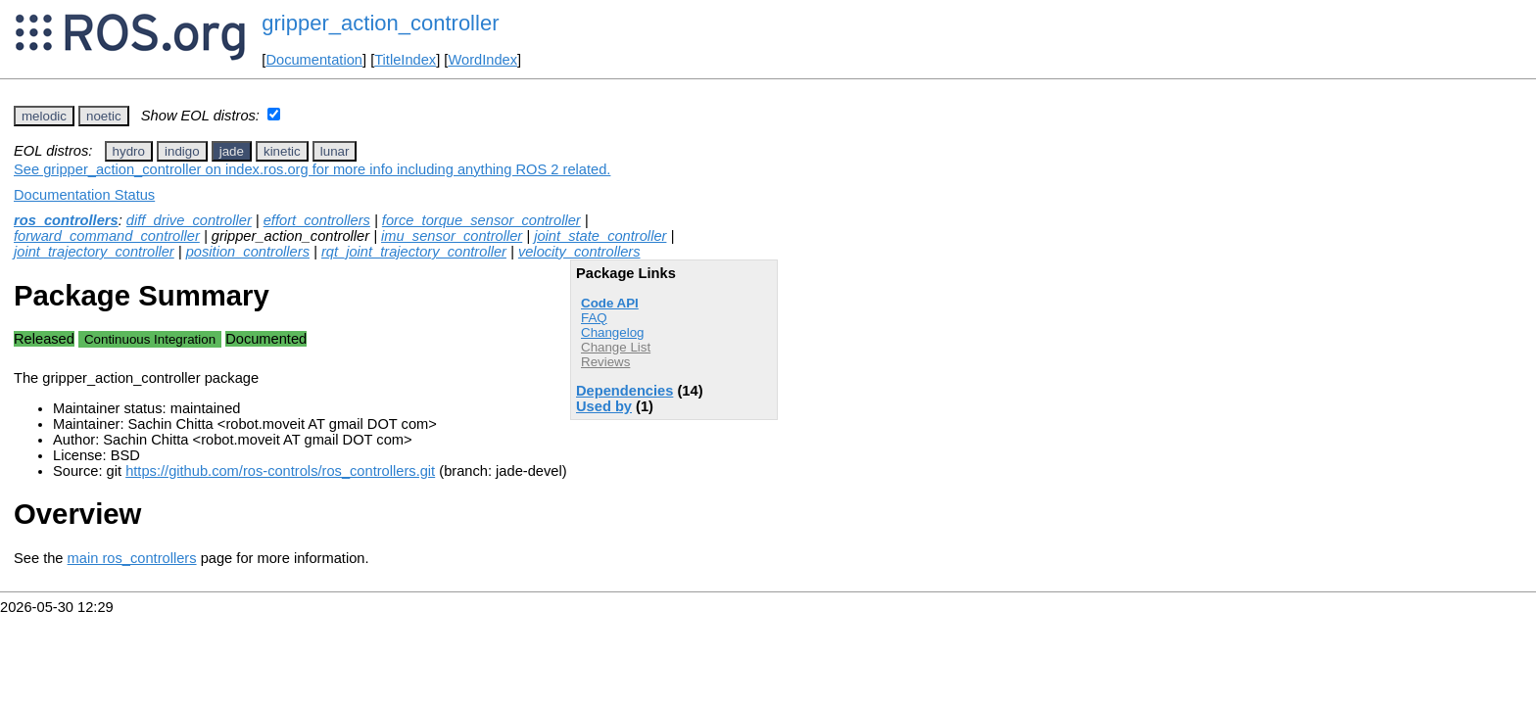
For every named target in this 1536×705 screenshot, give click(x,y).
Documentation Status (84, 195)
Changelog (612, 332)
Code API (610, 303)
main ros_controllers (132, 558)
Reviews (605, 361)
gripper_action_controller (380, 23)
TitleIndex (405, 60)
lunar (335, 151)
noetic (103, 116)
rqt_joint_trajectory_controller (413, 251)
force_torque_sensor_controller (481, 220)
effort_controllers (317, 220)
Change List (615, 347)
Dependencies (624, 391)
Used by (604, 406)
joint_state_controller (600, 236)
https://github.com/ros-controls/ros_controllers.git (280, 471)
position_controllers (248, 251)
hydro (129, 151)
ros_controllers (66, 220)
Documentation (313, 60)
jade (231, 151)
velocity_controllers (579, 251)
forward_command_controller (107, 236)
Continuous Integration (150, 339)
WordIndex (482, 60)
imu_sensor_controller (451, 236)
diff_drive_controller (189, 220)
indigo (182, 151)
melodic (44, 116)
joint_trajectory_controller (94, 251)
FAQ (594, 317)
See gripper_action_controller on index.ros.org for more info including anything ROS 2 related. (312, 169)
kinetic (282, 151)
